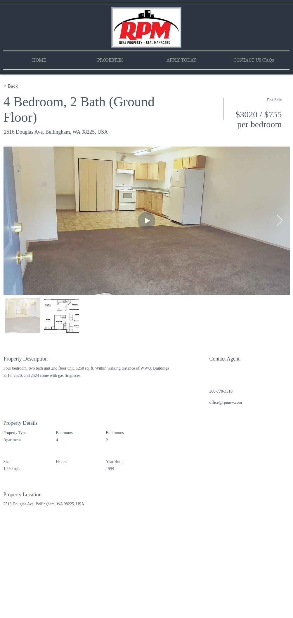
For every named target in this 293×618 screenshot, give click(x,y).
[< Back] (24, 86)
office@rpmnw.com (225, 402)
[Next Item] (279, 221)
